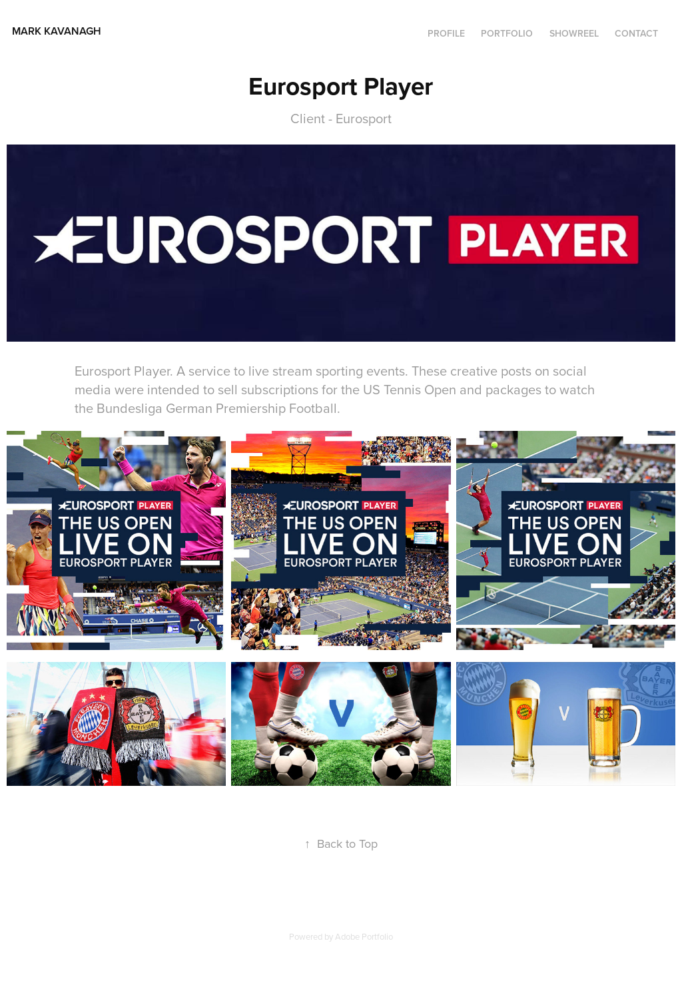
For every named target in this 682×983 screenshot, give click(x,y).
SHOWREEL (574, 33)
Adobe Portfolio (364, 936)
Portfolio (507, 33)
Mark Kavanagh (92, 31)
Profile (446, 33)
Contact (636, 33)
